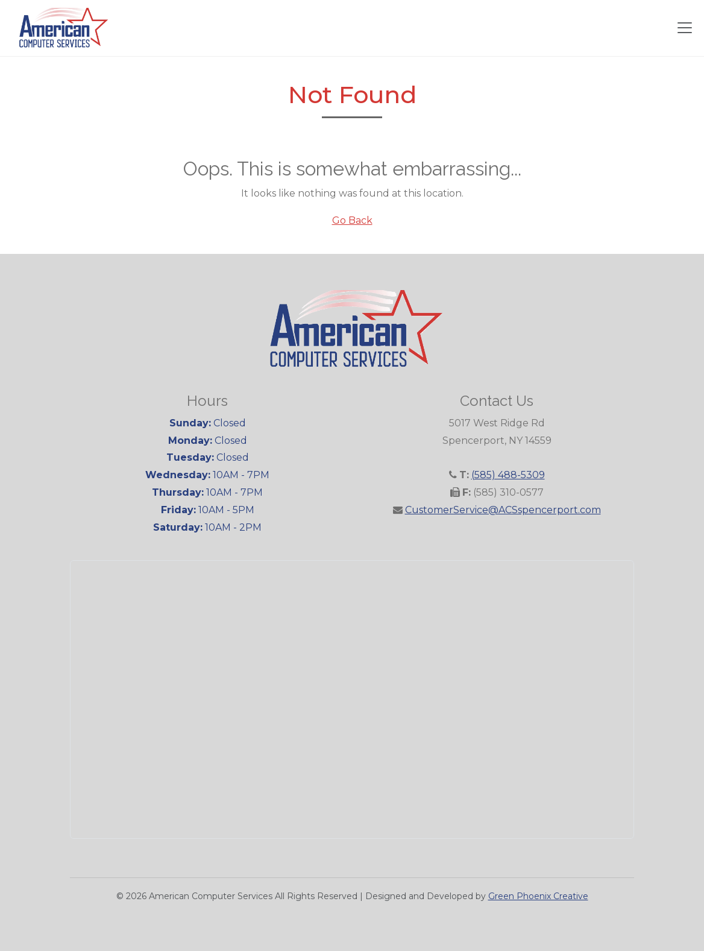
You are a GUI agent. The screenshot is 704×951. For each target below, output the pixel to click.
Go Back (352, 220)
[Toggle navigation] (685, 28)
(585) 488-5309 (508, 475)
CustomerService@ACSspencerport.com (503, 510)
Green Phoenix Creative (538, 896)
